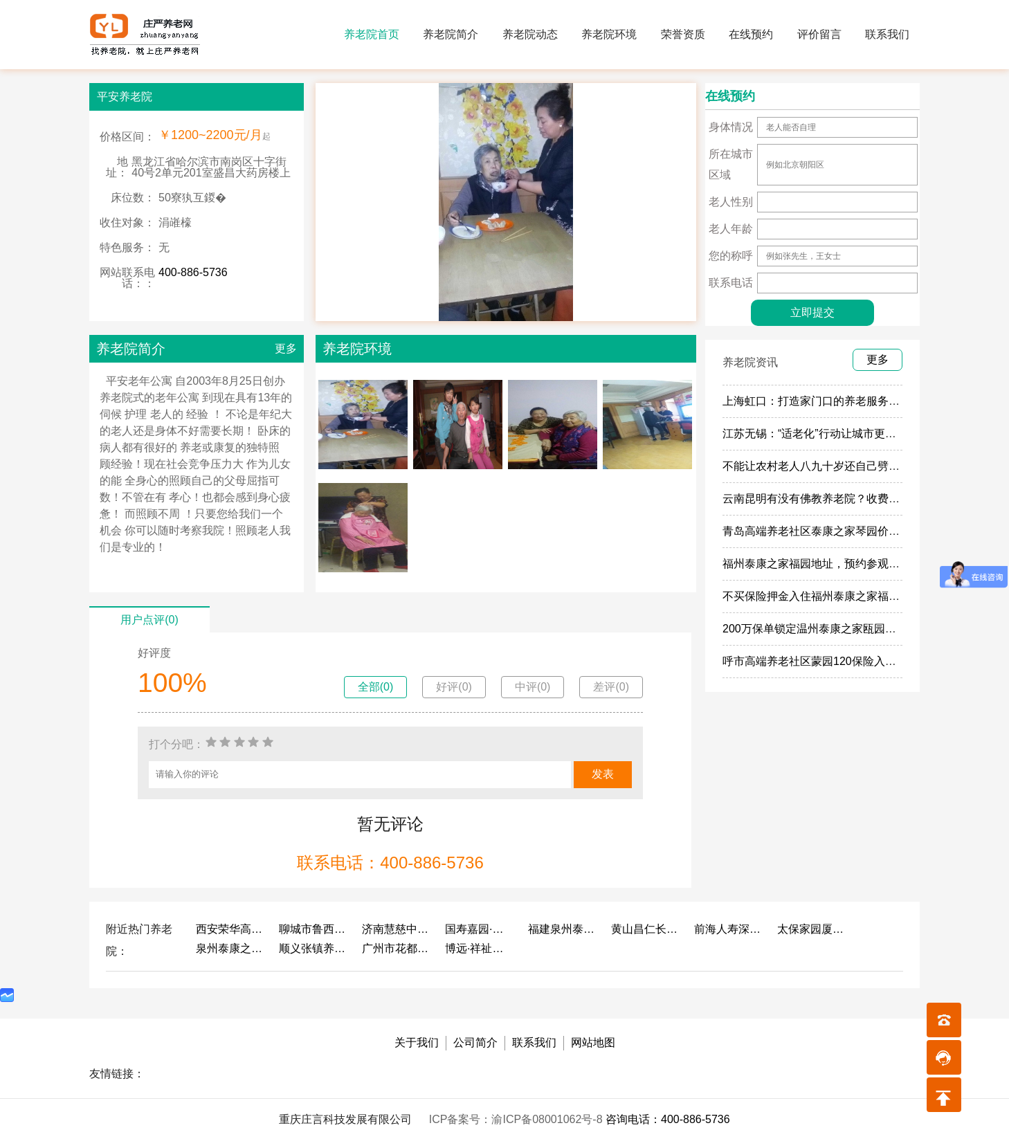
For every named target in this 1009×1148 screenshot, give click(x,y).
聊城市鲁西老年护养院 (313, 929)
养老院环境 (609, 34)
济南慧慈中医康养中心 (396, 929)
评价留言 (819, 34)
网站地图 (593, 1042)
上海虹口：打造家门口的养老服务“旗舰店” (825, 401)
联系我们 (887, 34)
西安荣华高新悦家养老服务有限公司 (230, 929)
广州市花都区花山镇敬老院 (396, 948)
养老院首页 (371, 34)
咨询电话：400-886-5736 (668, 1119)
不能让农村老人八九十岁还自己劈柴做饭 (822, 466)
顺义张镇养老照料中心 (313, 948)
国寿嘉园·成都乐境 (479, 929)
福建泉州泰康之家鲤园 (562, 929)
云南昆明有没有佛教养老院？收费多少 (816, 498)
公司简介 (475, 1042)
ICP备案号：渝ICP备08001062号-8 (517, 1119)
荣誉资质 (683, 34)
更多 (286, 348)
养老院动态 (530, 34)
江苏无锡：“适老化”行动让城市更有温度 (820, 433)
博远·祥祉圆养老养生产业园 (479, 948)
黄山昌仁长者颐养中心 (645, 929)
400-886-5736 (193, 272)
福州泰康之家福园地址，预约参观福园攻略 (827, 564)
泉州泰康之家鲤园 (230, 948)
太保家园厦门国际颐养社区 (811, 929)
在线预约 (751, 34)
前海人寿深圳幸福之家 (728, 929)
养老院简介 (450, 34)
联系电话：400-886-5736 (390, 862)
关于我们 (416, 1042)
